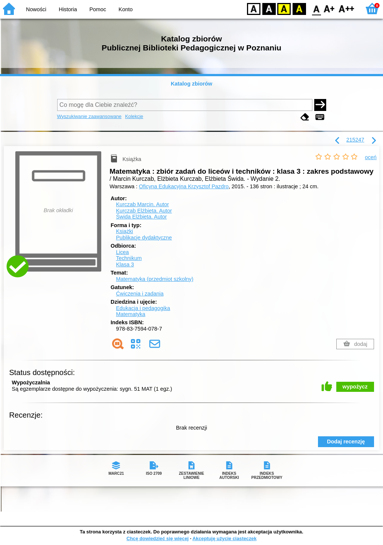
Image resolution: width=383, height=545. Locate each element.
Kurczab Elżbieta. (144, 211)
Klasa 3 (125, 264)
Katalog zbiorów (191, 84)
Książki (124, 231)
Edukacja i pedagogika (143, 308)
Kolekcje (134, 116)
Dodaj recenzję (346, 442)
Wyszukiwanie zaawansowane (89, 116)
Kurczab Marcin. (142, 204)
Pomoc (97, 9)
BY (299, 8)
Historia (68, 9)
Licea (122, 252)
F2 (346, 8)
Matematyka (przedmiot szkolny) (154, 279)
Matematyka (130, 314)
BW (269, 8)
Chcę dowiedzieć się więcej (157, 538)
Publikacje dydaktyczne (144, 238)
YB (284, 8)
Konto (125, 9)
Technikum (129, 258)
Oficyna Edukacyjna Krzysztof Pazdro (184, 186)
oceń (371, 157)
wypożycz (355, 387)
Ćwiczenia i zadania (139, 294)
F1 (329, 8)
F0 (316, 8)
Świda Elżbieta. (141, 217)
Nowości (36, 9)
